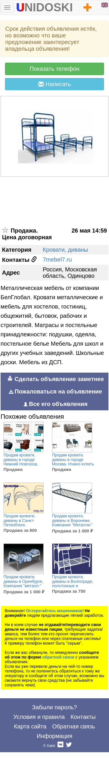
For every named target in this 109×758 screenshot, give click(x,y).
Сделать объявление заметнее (55, 379)
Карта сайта (30, 726)
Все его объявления (55, 404)
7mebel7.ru (57, 259)
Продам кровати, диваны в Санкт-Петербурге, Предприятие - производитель (19, 525)
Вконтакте (60, 745)
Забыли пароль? (54, 707)
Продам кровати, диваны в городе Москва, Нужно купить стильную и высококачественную (73, 464)
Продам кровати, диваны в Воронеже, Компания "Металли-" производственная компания (72, 525)
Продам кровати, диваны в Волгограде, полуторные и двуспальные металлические (72, 586)
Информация (54, 736)
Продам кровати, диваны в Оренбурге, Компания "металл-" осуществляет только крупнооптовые (23, 586)
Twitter (69, 745)
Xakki (51, 746)
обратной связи (58, 657)
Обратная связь (73, 726)
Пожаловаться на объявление (55, 391)
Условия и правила (39, 717)
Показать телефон (54, 69)
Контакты (83, 717)
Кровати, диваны (65, 249)
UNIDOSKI (44, 6)
